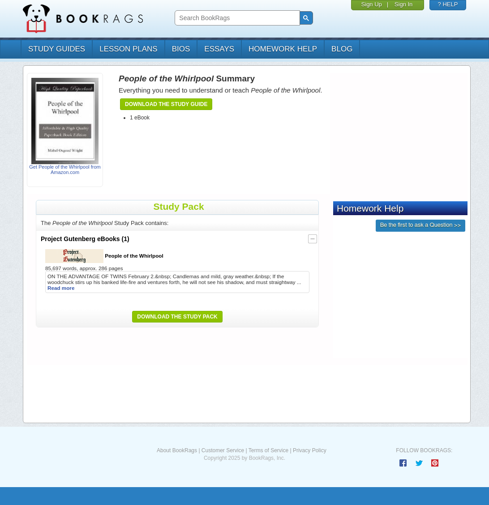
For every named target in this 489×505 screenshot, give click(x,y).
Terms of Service (268, 450)
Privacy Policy (309, 450)
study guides (56, 49)
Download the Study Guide (166, 104)
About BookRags (177, 450)
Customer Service (223, 450)
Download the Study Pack (177, 317)
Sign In (403, 4)
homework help (283, 49)
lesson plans (128, 49)
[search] (236, 18)
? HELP (448, 4)
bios (181, 49)
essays (219, 49)
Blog (341, 49)
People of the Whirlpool (104, 256)
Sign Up (371, 4)
